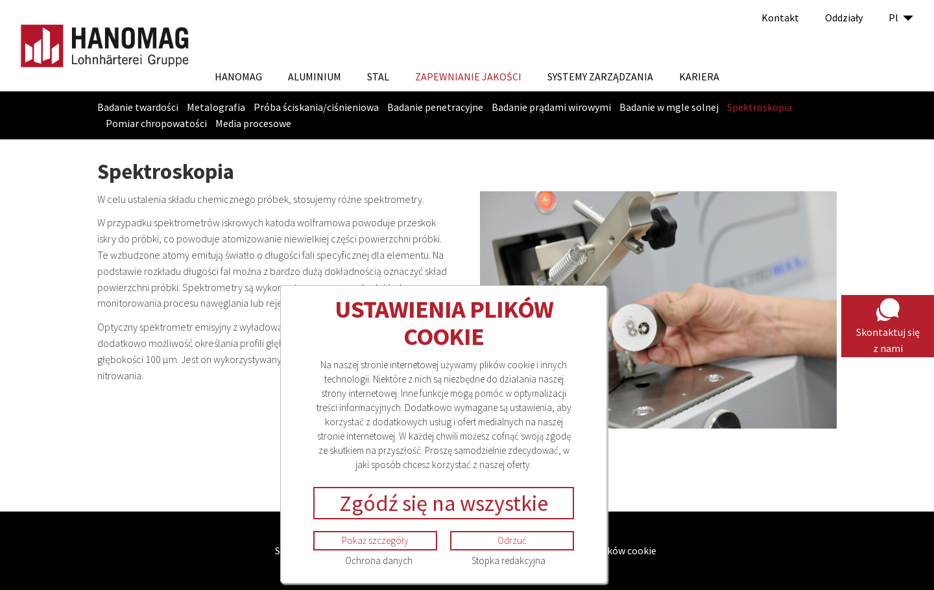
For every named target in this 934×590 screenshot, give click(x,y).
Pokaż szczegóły (375, 540)
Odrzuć (512, 540)
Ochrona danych (379, 560)
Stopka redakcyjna (508, 560)
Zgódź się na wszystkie (443, 503)
